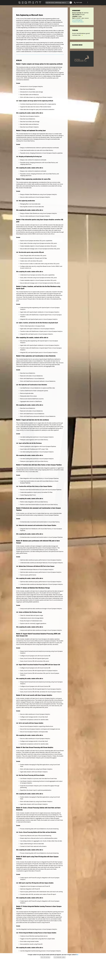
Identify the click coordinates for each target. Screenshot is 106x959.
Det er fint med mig (45, 957)
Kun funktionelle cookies (59, 957)
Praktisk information (78, 22)
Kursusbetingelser (77, 20)
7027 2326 (79, 2)
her (77, 954)
